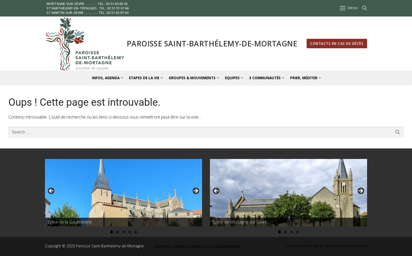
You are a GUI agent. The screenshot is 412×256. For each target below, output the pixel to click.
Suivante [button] (195, 191)
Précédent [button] (51, 191)
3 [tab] (123, 232)
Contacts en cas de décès (336, 43)
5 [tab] (135, 232)
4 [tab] (129, 232)
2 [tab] (117, 232)
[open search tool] (364, 8)
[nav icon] (349, 8)
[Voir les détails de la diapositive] (123, 192)
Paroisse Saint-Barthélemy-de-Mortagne (212, 43)
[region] (123, 192)
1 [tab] (111, 232)
